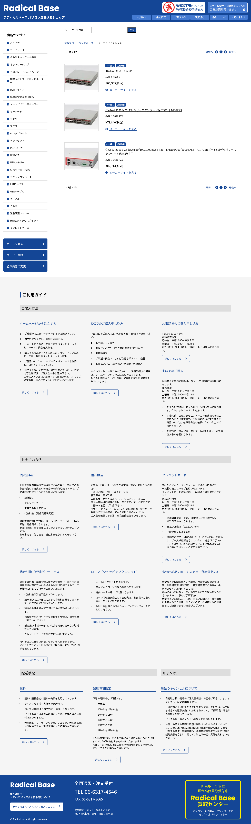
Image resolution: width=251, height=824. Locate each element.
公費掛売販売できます (223, 9)
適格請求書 (189, 5)
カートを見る (15, 244)
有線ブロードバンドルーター (79, 43)
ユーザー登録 (15, 255)
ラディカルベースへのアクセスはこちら (34, 804)
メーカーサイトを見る (121, 90)
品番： (109, 77)
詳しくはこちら (30, 393)
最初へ (209, 52)
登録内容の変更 (16, 266)
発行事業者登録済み (189, 9)
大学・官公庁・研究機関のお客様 (227, 5)
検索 (131, 30)
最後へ (232, 52)
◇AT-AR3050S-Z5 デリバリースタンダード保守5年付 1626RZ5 (143, 109)
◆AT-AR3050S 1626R (118, 71)
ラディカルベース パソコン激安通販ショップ (34, 17)
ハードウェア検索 (73, 30)
